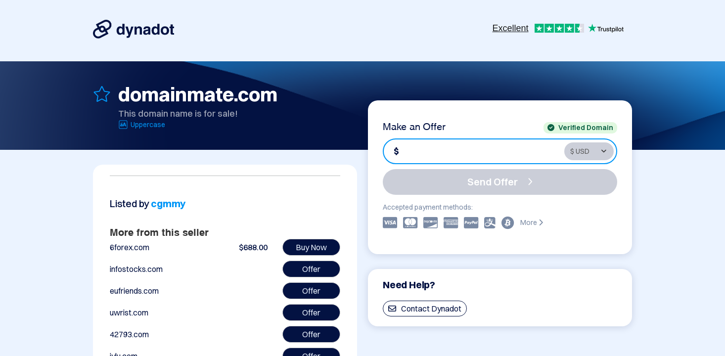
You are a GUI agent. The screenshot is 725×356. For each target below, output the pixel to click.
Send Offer (500, 182)
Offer (311, 269)
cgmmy (168, 203)
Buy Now (311, 247)
